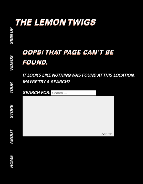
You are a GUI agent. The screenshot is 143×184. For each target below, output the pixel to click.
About (11, 137)
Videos (11, 63)
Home (11, 162)
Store (11, 112)
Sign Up (11, 36)
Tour (11, 88)
